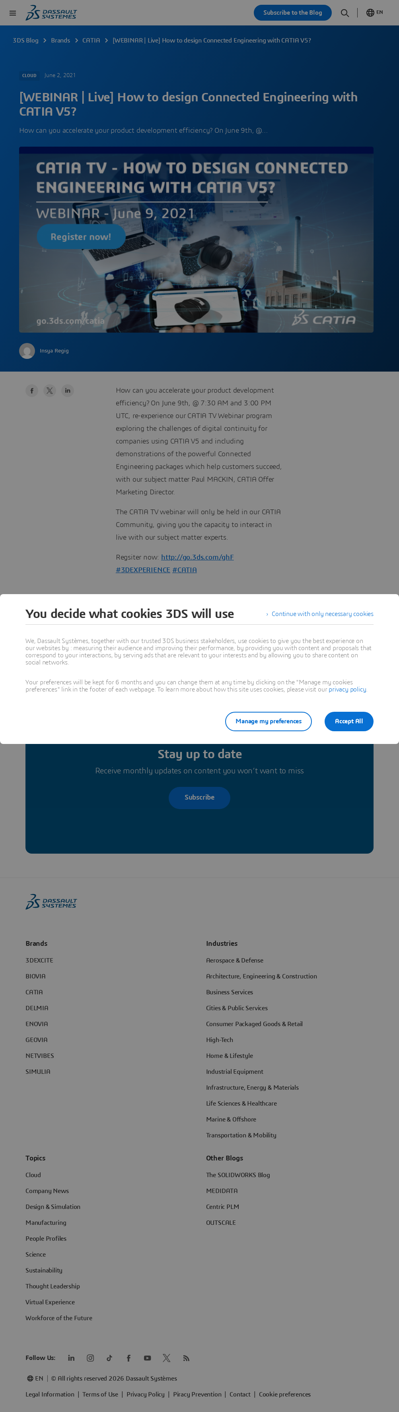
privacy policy (347, 689)
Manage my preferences (269, 721)
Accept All (349, 721)
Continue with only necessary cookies (323, 614)
